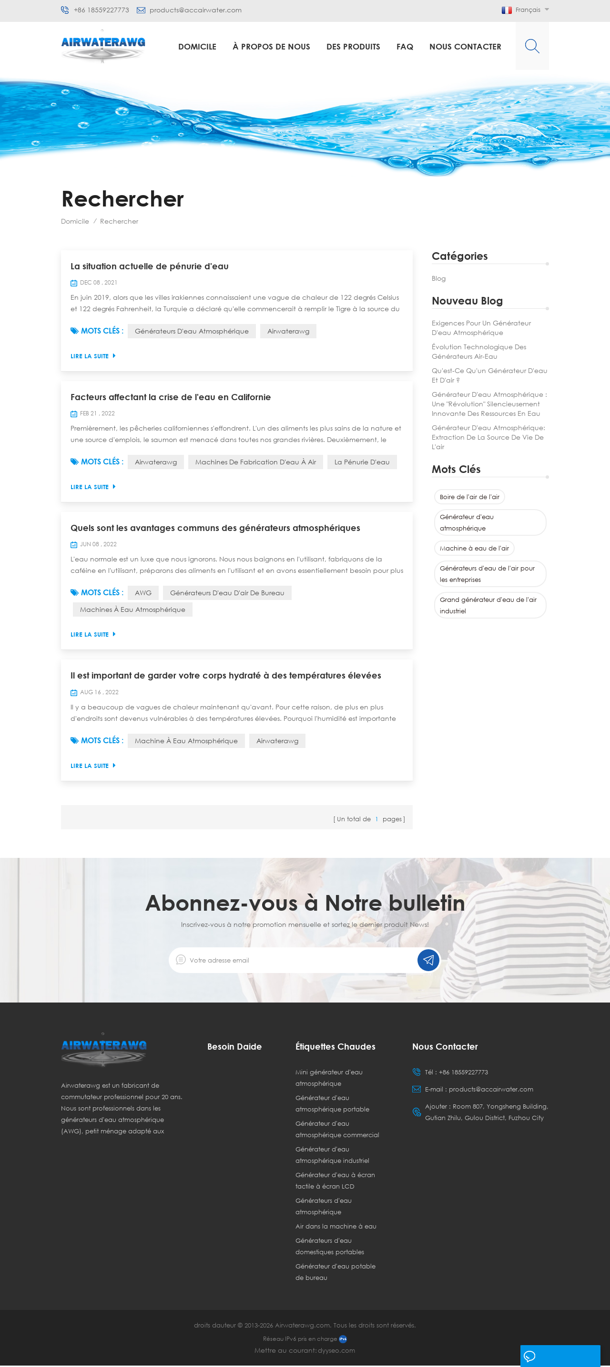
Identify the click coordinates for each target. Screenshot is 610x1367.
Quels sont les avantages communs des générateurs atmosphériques (215, 529)
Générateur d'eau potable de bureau (335, 1273)
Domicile (197, 46)
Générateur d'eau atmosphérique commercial (337, 1130)
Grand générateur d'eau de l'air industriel (488, 605)
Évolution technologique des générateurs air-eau (479, 351)
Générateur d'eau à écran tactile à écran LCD (335, 1181)
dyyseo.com (336, 1352)
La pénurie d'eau (362, 463)
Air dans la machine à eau (335, 1227)
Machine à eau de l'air (474, 548)
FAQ (404, 46)
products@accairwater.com (196, 10)
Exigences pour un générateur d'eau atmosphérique (481, 327)
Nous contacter (465, 46)
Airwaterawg (288, 331)
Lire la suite (93, 356)
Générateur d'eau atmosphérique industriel (332, 1156)
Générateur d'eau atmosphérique (467, 522)
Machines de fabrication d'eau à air (255, 463)
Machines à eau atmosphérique (132, 611)
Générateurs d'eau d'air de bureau (227, 594)
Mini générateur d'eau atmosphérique (329, 1079)
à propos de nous (271, 46)
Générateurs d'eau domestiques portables (329, 1247)
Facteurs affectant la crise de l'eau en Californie (171, 398)
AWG (143, 594)
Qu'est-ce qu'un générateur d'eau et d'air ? (490, 375)
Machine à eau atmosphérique (186, 742)
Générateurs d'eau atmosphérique (192, 331)
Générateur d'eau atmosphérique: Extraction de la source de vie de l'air (488, 437)
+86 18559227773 (101, 10)
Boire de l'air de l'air (469, 497)
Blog (439, 278)
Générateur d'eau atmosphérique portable (332, 1104)
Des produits (353, 46)
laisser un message (559, 1356)
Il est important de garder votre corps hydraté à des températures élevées (226, 677)
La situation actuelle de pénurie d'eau (150, 266)
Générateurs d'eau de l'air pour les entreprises (487, 573)
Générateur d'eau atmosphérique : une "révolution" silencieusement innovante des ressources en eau (489, 403)
